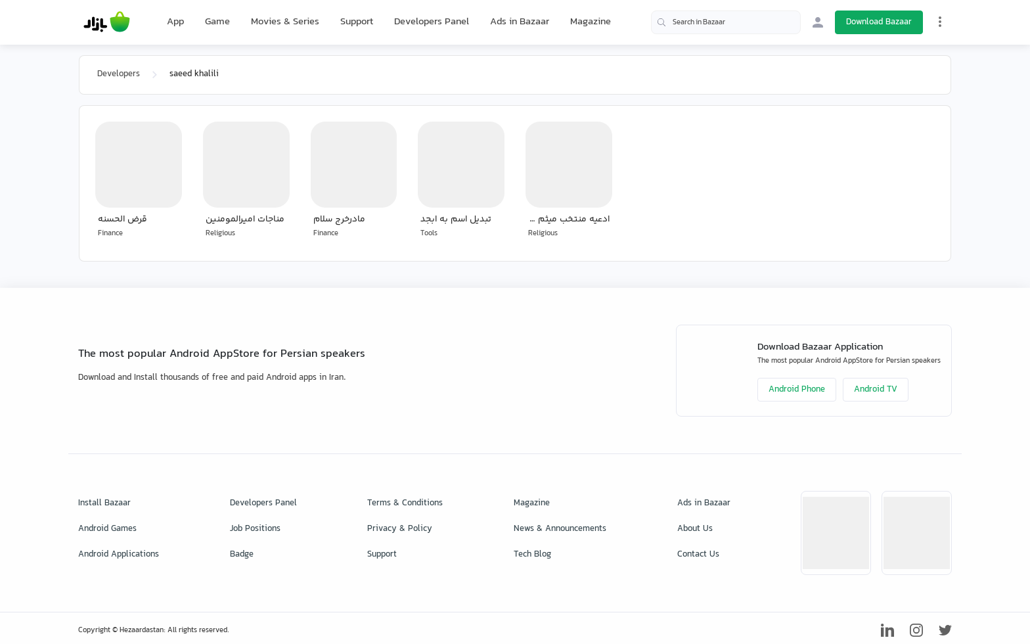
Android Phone (797, 389)
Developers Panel (431, 22)
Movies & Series (285, 22)
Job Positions (255, 529)
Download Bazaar (879, 22)
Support (356, 22)
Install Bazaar (104, 503)
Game (217, 22)
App (175, 22)
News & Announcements (560, 529)
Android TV (875, 389)
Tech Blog (532, 554)
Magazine (590, 22)
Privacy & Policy (399, 529)
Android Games (107, 529)
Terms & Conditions (405, 503)
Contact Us (698, 554)
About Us (695, 529)
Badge (242, 554)
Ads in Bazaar (519, 22)
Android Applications (118, 554)
